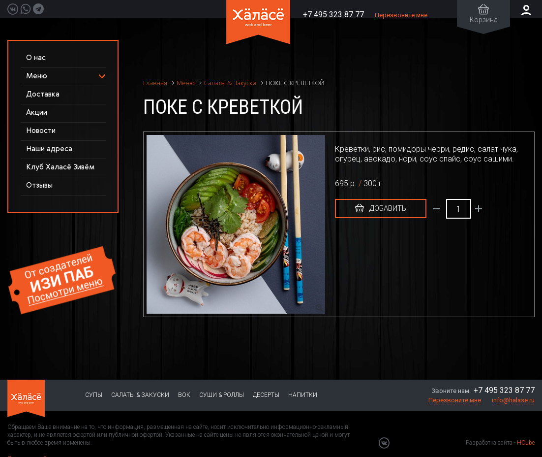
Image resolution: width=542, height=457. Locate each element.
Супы (93, 395)
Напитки (302, 395)
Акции (36, 112)
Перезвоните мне (401, 15)
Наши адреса (49, 149)
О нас (36, 58)
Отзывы (39, 185)
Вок (184, 395)
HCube (526, 442)
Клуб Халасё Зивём (60, 167)
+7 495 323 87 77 (333, 14)
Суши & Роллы (221, 395)
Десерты (266, 395)
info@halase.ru (513, 400)
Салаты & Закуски (140, 395)
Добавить (380, 208)
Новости (41, 130)
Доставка (43, 94)
